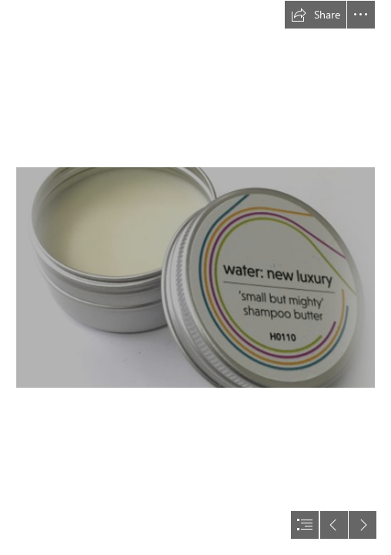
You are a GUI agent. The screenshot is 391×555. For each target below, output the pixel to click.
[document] (195, 277)
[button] (315, 15)
